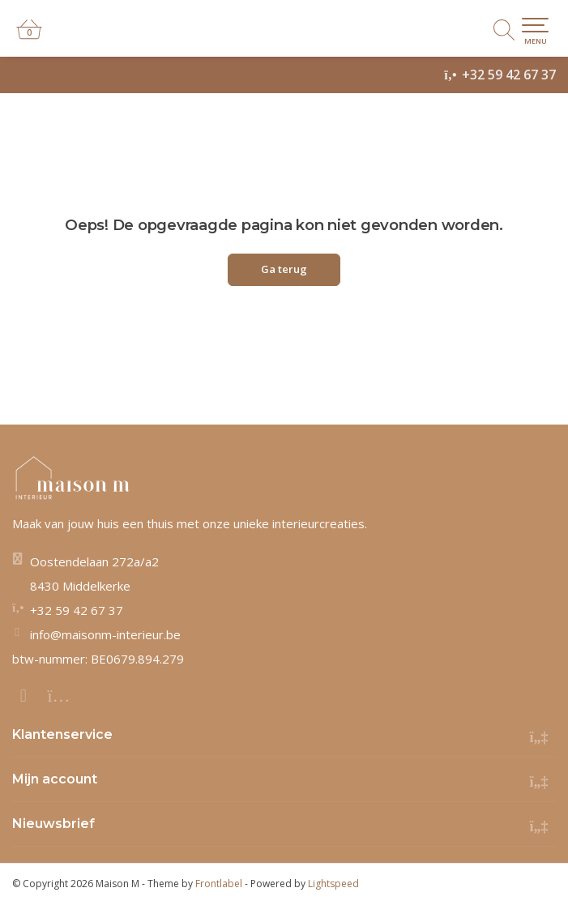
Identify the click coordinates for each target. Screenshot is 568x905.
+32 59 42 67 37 (509, 74)
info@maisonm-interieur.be (105, 634)
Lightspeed (333, 883)
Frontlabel (218, 883)
